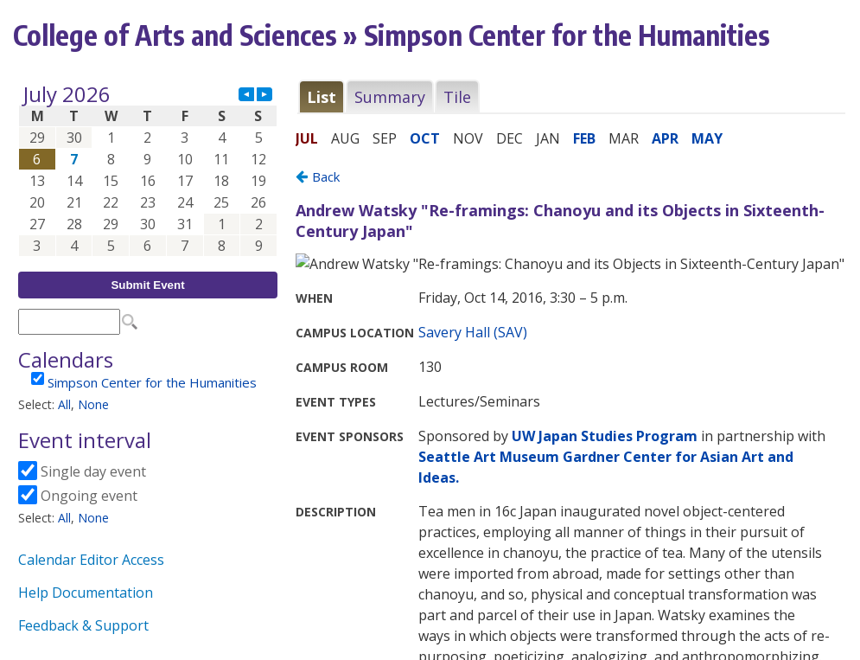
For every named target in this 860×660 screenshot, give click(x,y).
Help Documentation (85, 592)
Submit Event (147, 285)
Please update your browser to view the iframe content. (147, 170)
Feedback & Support (83, 625)
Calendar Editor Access (91, 559)
